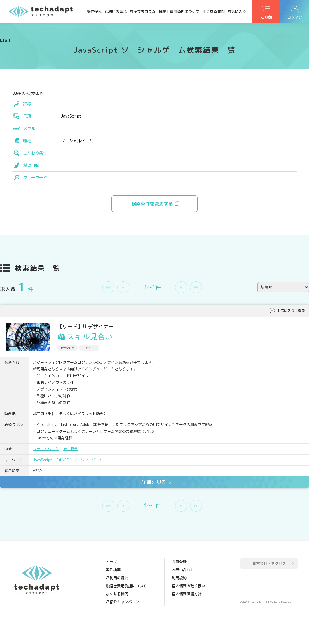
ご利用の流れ (115, 11)
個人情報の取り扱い (188, 585)
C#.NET (62, 459)
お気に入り (236, 11)
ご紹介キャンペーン (122, 601)
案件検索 (94, 11)
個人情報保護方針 (186, 593)
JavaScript (42, 459)
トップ (111, 561)
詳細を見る (154, 482)
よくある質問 (213, 11)
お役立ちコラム (143, 11)
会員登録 (179, 561)
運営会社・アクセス (269, 563)
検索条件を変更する (152, 204)
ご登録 (266, 17)
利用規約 (179, 577)
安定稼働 (70, 448)
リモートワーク (46, 448)
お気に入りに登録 (291, 310)
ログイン (294, 17)
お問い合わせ (183, 569)
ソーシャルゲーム (88, 459)
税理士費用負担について (179, 11)
